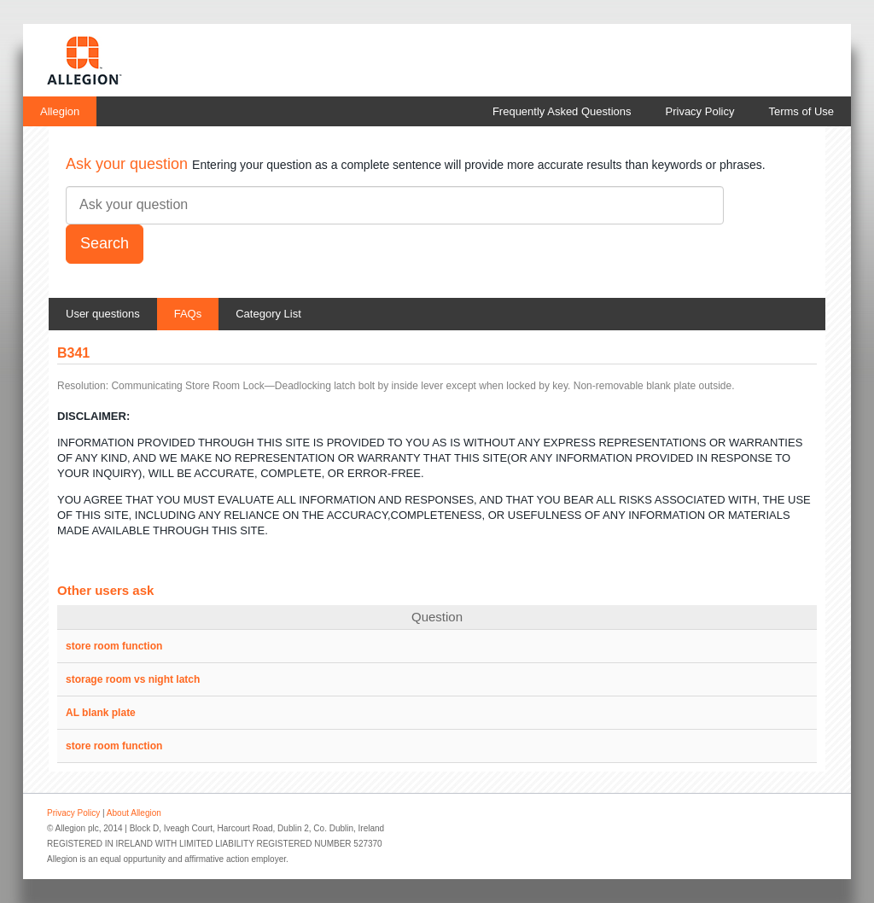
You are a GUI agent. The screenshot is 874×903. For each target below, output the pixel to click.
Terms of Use (801, 111)
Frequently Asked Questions (562, 111)
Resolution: (82, 386)
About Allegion (134, 813)
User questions (103, 313)
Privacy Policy (700, 111)
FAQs (188, 313)
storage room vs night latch (133, 679)
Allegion (59, 111)
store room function (114, 646)
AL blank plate (101, 713)
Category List (268, 313)
